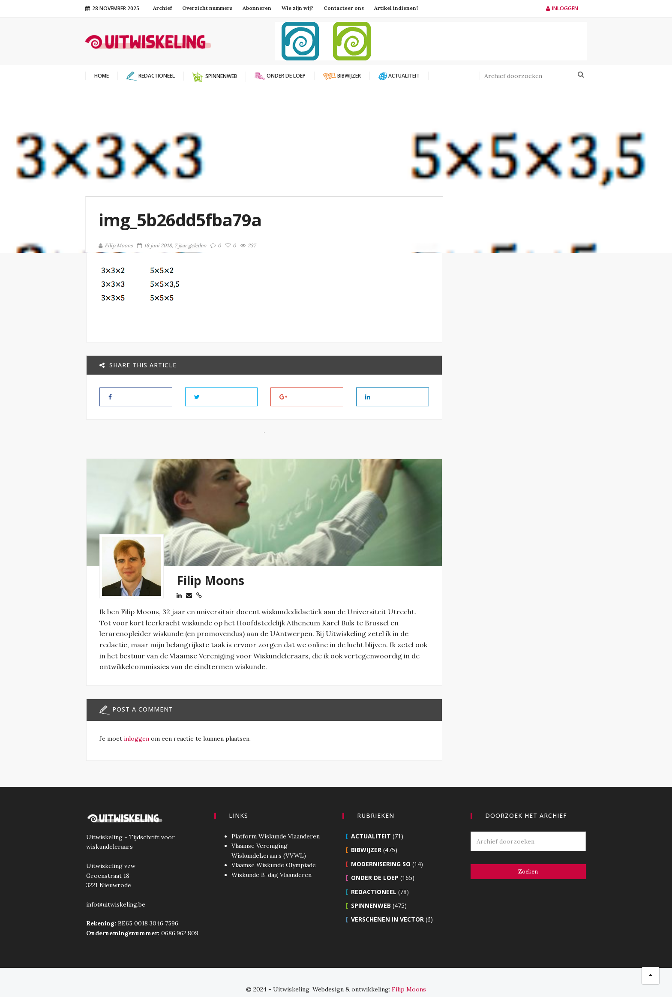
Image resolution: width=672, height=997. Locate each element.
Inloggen (562, 8)
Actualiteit (371, 822)
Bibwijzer (366, 836)
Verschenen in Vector (387, 905)
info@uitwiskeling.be (114, 891)
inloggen (135, 738)
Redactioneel (373, 878)
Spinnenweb (371, 892)
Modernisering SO (381, 850)
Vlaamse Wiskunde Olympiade (273, 851)
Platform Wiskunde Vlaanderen (275, 822)
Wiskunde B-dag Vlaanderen (271, 861)
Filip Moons (116, 245)
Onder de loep (375, 864)
